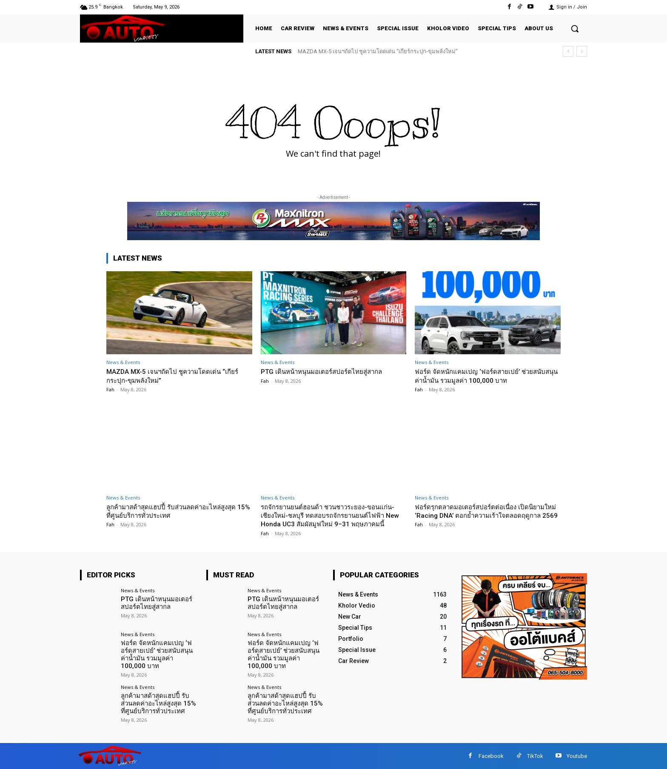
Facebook (491, 756)
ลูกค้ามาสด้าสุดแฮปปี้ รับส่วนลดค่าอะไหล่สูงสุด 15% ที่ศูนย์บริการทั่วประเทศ (171, 510)
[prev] (568, 51)
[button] (574, 28)
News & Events (123, 362)
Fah (110, 389)
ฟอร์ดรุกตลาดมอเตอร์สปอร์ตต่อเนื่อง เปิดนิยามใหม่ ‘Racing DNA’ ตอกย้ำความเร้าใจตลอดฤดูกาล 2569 (481, 515)
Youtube (577, 756)
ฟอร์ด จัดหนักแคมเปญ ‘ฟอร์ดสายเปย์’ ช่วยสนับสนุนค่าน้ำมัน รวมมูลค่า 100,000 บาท (481, 375)
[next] (581, 51)
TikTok (535, 756)
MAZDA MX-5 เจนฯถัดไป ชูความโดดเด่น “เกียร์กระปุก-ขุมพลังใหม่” (378, 51)
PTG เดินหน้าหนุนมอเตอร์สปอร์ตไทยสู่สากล (330, 371)
